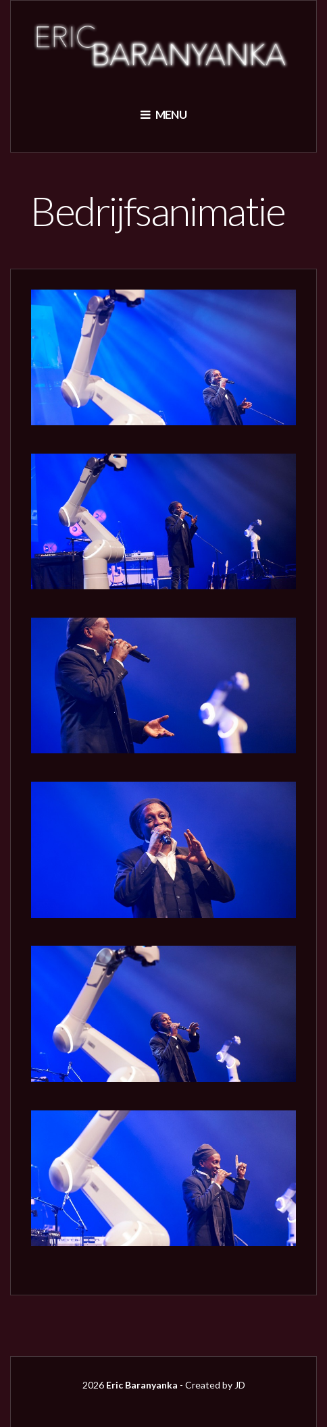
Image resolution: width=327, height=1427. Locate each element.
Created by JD (215, 1385)
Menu (163, 114)
